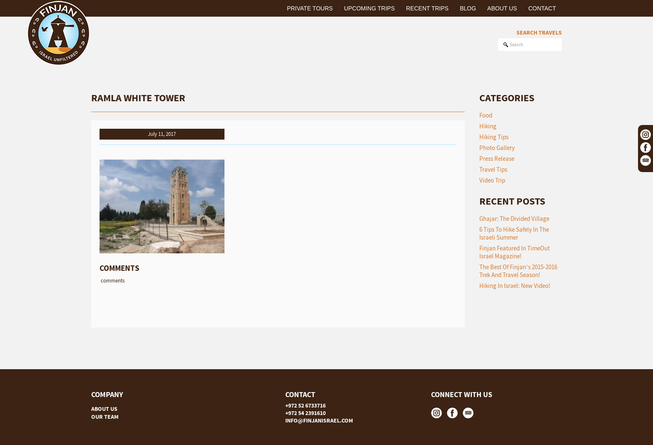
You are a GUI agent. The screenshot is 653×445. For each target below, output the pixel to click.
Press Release (496, 158)
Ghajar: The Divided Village (514, 218)
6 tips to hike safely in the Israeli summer (514, 233)
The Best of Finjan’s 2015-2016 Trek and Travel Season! (518, 271)
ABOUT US (104, 408)
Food (485, 115)
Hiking (487, 126)
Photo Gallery (497, 148)
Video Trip (492, 180)
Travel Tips (493, 169)
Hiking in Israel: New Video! (514, 286)
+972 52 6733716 (305, 405)
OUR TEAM (105, 416)
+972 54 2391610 (305, 413)
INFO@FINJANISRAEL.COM (319, 420)
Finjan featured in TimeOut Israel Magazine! (514, 252)
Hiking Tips (493, 137)
